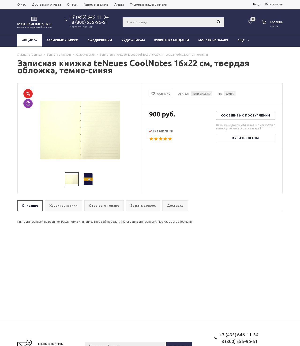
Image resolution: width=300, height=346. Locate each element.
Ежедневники (100, 40)
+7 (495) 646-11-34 (89, 16)
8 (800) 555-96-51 (89, 22)
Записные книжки (62, 40)
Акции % (29, 40)
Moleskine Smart (213, 40)
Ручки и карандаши (171, 40)
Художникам (133, 40)
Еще (243, 40)
